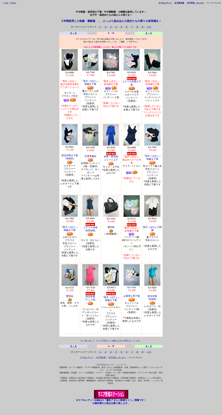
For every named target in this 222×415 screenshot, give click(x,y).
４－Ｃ (148, 33)
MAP (6, 3)
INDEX (13, 3)
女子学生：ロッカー (117, 357)
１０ (149, 27)
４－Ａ (73, 33)
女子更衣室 (101, 357)
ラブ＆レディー (86, 357)
